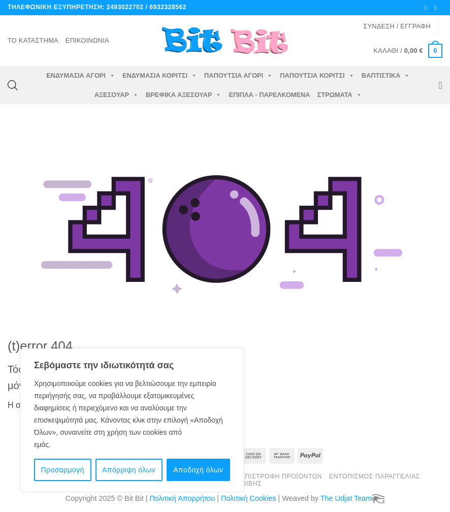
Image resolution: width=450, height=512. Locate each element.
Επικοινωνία (87, 40)
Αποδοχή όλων (198, 470)
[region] (132, 420)
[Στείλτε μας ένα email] (437, 7)
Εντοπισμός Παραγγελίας (374, 476)
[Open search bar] (13, 85)
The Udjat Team (346, 498)
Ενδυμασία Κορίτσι (159, 75)
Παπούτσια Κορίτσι (317, 75)
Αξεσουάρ (116, 95)
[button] (397, 26)
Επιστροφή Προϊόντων (281, 476)
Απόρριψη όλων (128, 470)
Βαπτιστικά (386, 75)
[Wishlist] (440, 85)
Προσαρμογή (62, 470)
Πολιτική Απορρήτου (182, 498)
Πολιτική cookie (77, 444)
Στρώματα (339, 95)
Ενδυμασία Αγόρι (80, 75)
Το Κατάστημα (33, 40)
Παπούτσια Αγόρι (238, 75)
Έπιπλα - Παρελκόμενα (269, 95)
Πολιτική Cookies (248, 498)
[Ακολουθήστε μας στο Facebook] (428, 7)
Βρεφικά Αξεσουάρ (183, 95)
